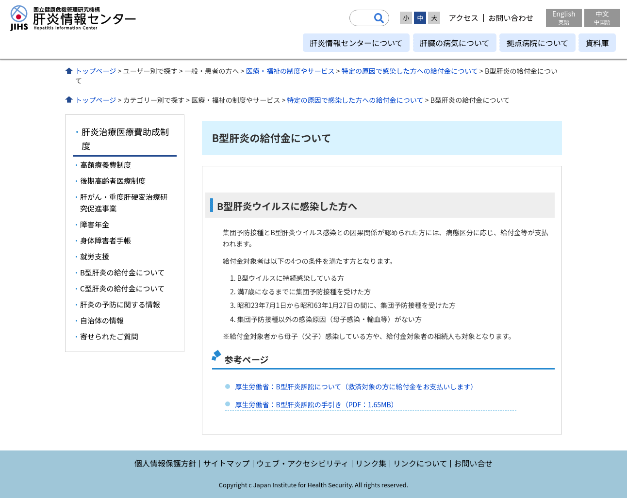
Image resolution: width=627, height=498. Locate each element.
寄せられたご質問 (109, 336)
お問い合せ (473, 463)
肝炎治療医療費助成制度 (125, 138)
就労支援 (94, 256)
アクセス (463, 18)
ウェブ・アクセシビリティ (302, 463)
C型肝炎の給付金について (122, 288)
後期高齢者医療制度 (113, 181)
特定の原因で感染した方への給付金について (410, 71)
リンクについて (420, 463)
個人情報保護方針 (165, 463)
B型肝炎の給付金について (122, 272)
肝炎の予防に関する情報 (120, 304)
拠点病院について (538, 42)
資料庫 (597, 42)
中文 (602, 17)
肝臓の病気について (455, 42)
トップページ (95, 71)
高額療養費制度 (105, 165)
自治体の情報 (102, 320)
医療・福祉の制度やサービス (290, 71)
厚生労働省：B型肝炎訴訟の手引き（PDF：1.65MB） (316, 404)
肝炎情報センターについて (356, 42)
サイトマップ (226, 463)
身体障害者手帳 (105, 240)
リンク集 (370, 463)
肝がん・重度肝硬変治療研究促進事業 (123, 202)
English (564, 17)
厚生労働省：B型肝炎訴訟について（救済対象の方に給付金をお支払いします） (356, 386)
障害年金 (94, 224)
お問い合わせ (510, 18)
